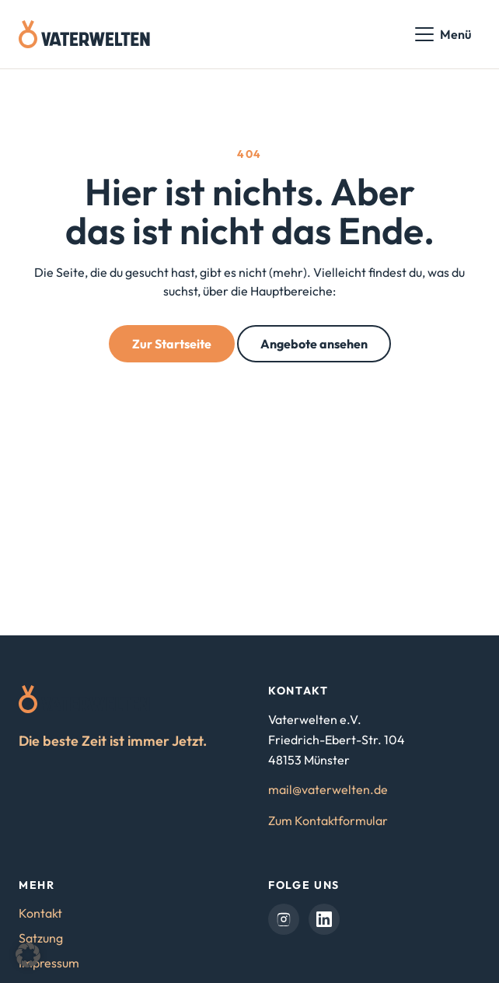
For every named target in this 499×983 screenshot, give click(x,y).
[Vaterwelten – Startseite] (84, 34)
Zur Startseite (171, 344)
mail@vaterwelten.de (328, 789)
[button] (28, 955)
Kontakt (40, 913)
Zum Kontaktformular (328, 820)
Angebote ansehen (314, 344)
